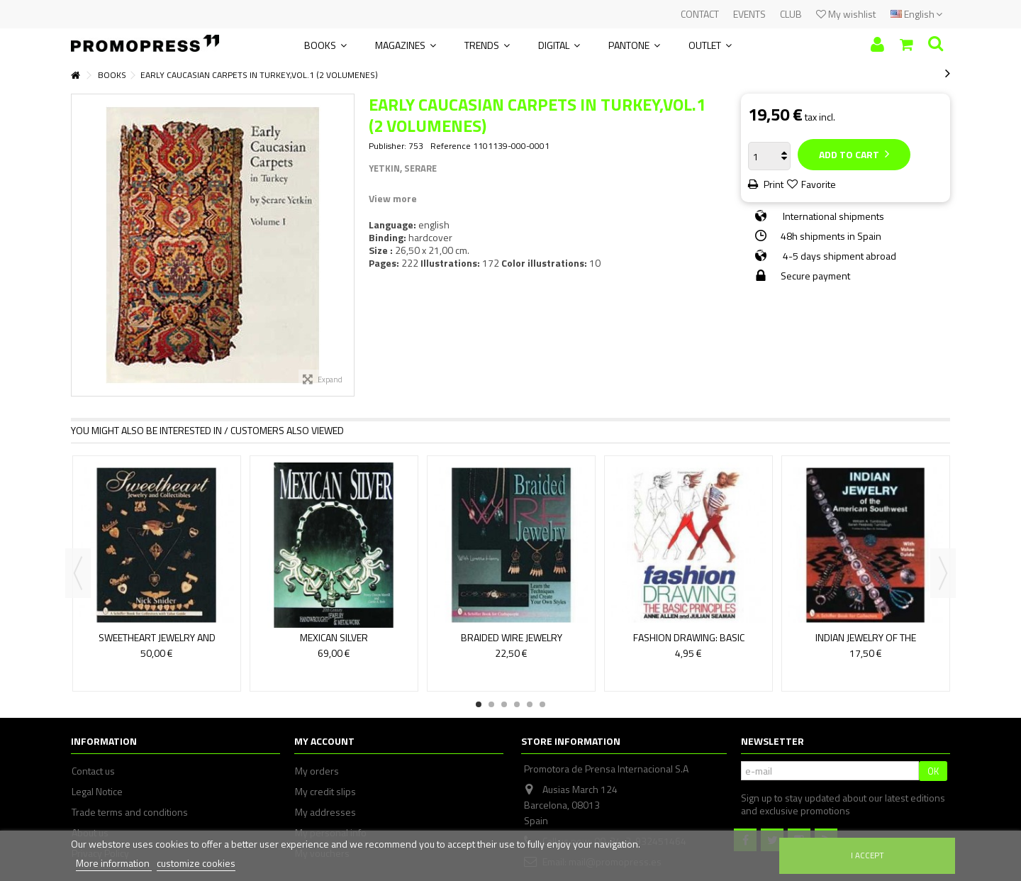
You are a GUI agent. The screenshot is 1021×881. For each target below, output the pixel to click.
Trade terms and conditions (130, 812)
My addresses (325, 812)
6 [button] (542, 704)
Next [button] (943, 573)
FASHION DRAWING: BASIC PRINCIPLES (688, 644)
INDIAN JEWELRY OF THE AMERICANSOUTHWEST (865, 644)
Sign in (877, 44)
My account (324, 740)
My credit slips (325, 791)
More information (114, 862)
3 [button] (504, 704)
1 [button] (478, 704)
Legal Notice (97, 791)
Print (772, 184)
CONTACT (700, 13)
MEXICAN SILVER (334, 637)
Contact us (93, 771)
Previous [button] (78, 573)
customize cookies (196, 862)
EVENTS (749, 13)
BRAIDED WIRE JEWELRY (511, 637)
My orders (317, 771)
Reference (450, 146)
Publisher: (387, 146)
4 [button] (517, 704)
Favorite (818, 184)
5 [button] (529, 704)
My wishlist (846, 13)
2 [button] (491, 704)
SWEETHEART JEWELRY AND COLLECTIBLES (157, 644)
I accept (867, 855)
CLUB (791, 13)
